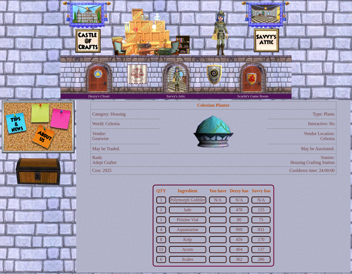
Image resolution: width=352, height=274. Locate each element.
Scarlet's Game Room (252, 96)
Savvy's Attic (175, 96)
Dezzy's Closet (98, 96)
